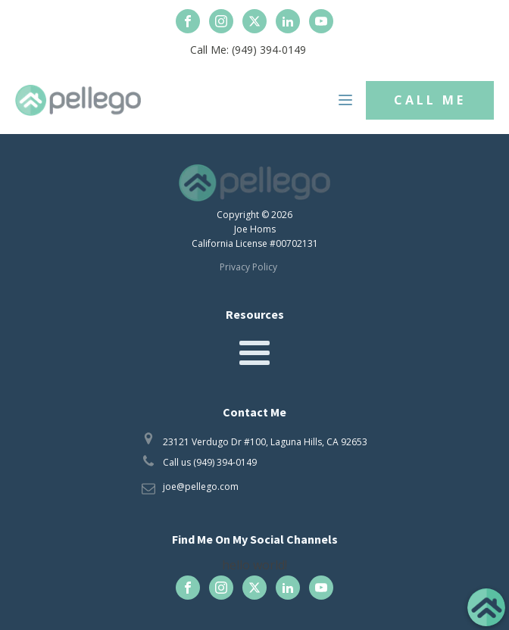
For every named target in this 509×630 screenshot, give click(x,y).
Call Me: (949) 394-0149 (248, 49)
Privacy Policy (248, 266)
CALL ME (430, 100)
